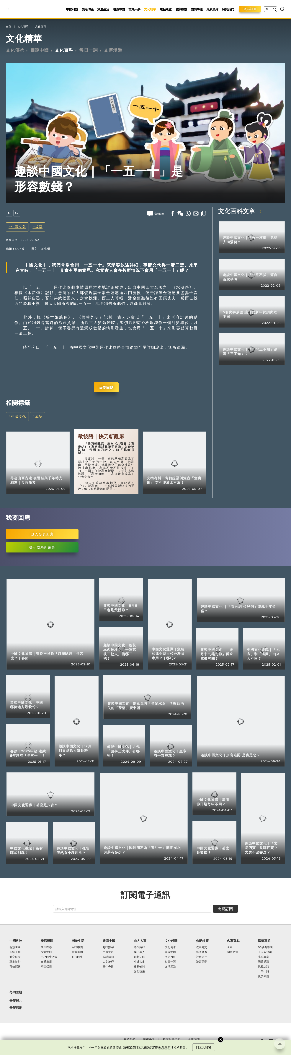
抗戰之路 (263, 966)
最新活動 (15, 1008)
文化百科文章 (236, 211)
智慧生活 (15, 947)
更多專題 (263, 976)
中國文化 (18, 227)
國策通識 (263, 961)
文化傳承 (15, 50)
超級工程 (15, 952)
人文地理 (108, 961)
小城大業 (263, 956)
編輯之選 (232, 952)
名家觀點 (181, 9)
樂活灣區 (88, 9)
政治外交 (201, 947)
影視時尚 (77, 956)
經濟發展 (201, 952)
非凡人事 (134, 9)
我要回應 (106, 387)
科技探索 (15, 966)
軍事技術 (15, 961)
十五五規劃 (265, 952)
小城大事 (139, 961)
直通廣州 (46, 961)
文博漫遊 (113, 50)
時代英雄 (139, 947)
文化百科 (40, 26)
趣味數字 (108, 947)
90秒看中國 (265, 947)
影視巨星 (139, 971)
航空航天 (15, 956)
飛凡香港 (46, 947)
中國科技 (72, 9)
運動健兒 (139, 966)
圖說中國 (39, 50)
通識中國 (119, 9)
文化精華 (150, 9)
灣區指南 (46, 966)
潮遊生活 (103, 9)
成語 (38, 227)
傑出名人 (139, 952)
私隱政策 (165, 1047)
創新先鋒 (139, 956)
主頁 (8, 26)
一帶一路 (263, 971)
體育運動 (201, 961)
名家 (230, 947)
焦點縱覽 (165, 9)
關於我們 (228, 9)
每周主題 (15, 992)
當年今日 (108, 966)
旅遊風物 (77, 952)
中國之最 (108, 952)
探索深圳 (46, 952)
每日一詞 (88, 50)
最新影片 (212, 9)
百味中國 (77, 947)
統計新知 (108, 956)
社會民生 (201, 956)
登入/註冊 (249, 9)
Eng (273, 9)
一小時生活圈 (49, 956)
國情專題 (197, 9)
